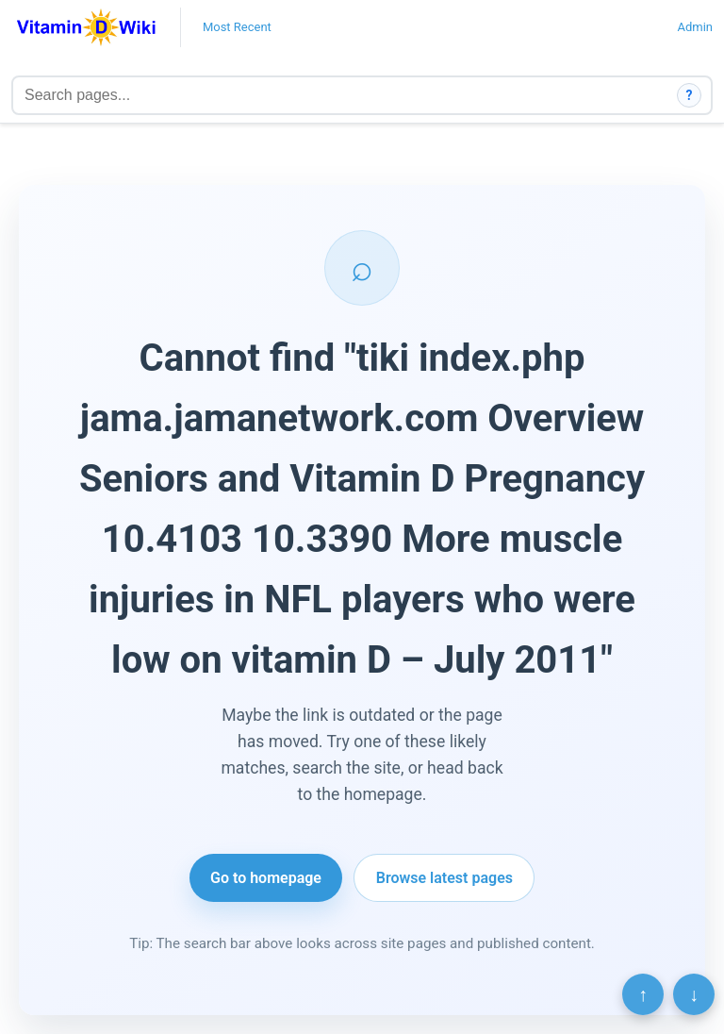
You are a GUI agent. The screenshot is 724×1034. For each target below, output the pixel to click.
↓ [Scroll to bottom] (694, 994)
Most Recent (237, 27)
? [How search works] (689, 95)
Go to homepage (265, 878)
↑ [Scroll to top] (643, 994)
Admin (695, 27)
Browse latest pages (444, 878)
